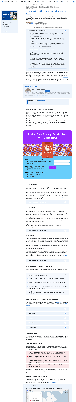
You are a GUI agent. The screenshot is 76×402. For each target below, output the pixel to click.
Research (55, 1)
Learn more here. (60, 27)
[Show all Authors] (47, 93)
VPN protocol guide (37, 225)
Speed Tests (36, 1)
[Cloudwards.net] (5, 2)
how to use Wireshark (53, 383)
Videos (49, 1)
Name (50, 162)
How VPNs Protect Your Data (8, 21)
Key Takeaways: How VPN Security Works (37, 30)
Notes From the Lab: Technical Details (37, 203)
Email (50, 165)
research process (36, 8)
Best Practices (6, 24)
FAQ (4, 29)
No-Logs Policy (32, 329)
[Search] (74, 2)
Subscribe (53, 168)
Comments (5, 31)
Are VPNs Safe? (6, 26)
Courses (66, 1)
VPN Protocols (31, 315)
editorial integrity (29, 8)
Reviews (16, 1)
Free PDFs (43, 1)
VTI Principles (59, 303)
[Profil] (71, 1)
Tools (61, 1)
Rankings (23, 1)
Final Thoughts (6, 27)
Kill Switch (30, 319)
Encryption (31, 310)
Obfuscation (31, 324)
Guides (29, 1)
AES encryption (62, 198)
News (12, 1)
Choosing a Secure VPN (7, 22)
